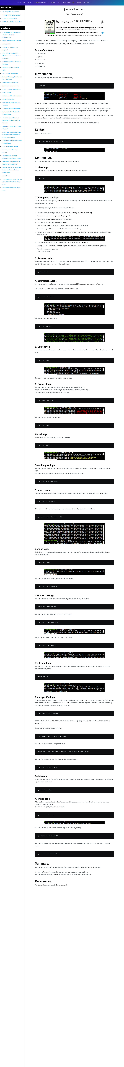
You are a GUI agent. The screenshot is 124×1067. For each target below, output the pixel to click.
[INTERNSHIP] (6, 25)
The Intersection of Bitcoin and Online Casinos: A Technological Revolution (11, 120)
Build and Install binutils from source (12, 96)
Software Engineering (77, 14)
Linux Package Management (10, 73)
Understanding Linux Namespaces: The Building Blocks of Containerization (11, 35)
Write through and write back (10, 146)
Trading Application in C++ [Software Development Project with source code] (12, 182)
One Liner (86, 2)
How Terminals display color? (10, 82)
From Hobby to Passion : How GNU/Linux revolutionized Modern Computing (11, 56)
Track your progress (39, 2)
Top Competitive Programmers (10, 11)
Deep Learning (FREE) (54, 2)
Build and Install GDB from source (11, 89)
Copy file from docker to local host (11, 40)
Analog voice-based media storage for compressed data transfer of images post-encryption (11, 134)
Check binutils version (8, 99)
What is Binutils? (6, 92)
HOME (29, 2)
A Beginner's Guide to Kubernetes (11, 108)
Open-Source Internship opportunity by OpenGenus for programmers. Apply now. (74, 35)
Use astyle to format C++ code (10, 86)
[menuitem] (21, 2)
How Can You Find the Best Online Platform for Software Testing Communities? (11, 170)
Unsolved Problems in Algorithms (11, 15)
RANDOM (79, 2)
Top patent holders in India (9, 18)
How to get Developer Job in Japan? (12, 21)
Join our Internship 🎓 (68, 2)
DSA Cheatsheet (21, 2)
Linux (68, 14)
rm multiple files (6, 44)
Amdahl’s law (6, 176)
